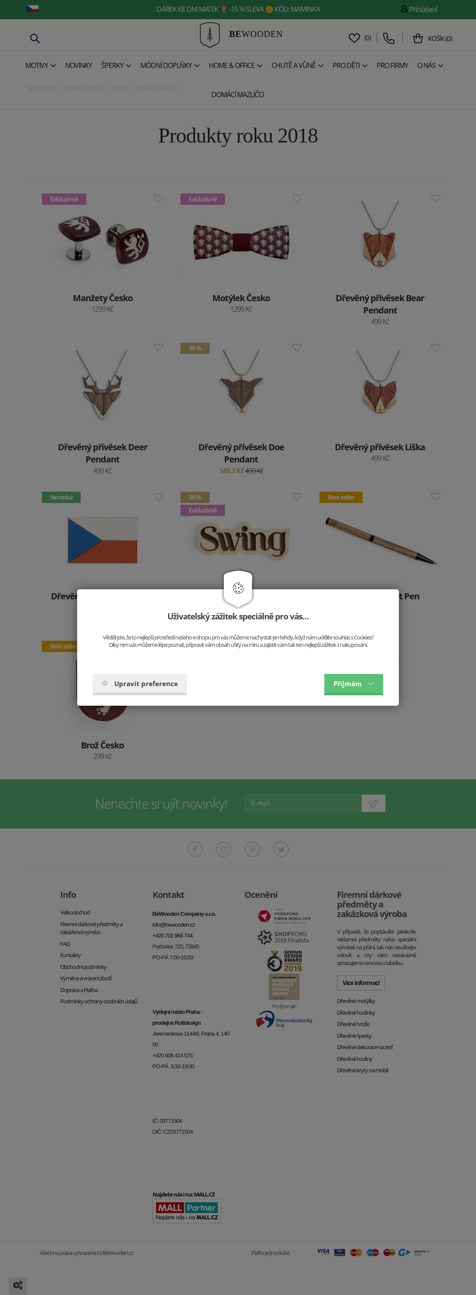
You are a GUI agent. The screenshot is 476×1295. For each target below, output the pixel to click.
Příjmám (353, 683)
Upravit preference (140, 683)
